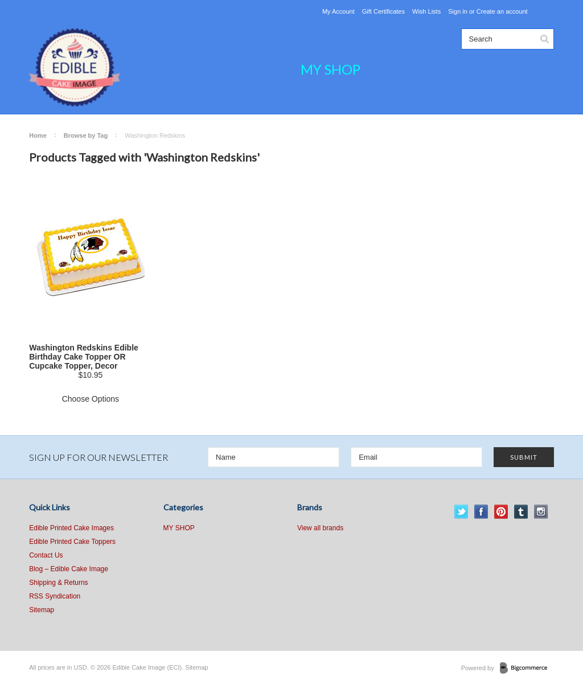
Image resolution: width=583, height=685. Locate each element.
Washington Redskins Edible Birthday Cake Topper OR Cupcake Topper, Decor (83, 356)
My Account (338, 11)
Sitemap (41, 610)
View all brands (320, 528)
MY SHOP (330, 69)
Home (38, 135)
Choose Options (90, 398)
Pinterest (501, 512)
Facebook (481, 512)
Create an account (502, 11)
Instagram (541, 512)
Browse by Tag (86, 135)
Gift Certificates (383, 11)
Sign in (457, 11)
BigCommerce (527, 668)
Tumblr (521, 512)
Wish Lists (426, 11)
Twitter (461, 512)
